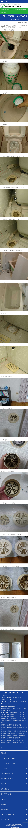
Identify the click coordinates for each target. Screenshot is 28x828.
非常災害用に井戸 (6, 794)
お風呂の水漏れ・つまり (8, 758)
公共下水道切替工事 (7, 773)
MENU (6, 2)
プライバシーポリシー (7, 814)
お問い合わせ (5, 809)
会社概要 (3, 804)
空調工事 (3, 784)
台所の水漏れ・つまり (7, 778)
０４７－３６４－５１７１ (8, 704)
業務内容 (3, 753)
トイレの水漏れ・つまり (8, 763)
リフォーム (4, 768)
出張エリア (4, 799)
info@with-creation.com (8, 706)
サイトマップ (5, 819)
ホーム (3, 748)
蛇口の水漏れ (5, 789)
